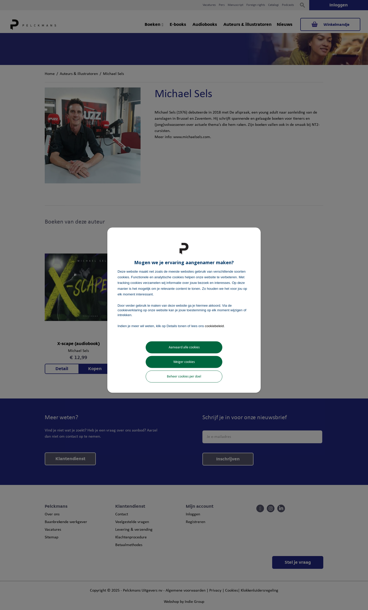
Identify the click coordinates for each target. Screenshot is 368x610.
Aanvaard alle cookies (184, 347)
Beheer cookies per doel (184, 377)
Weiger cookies (184, 362)
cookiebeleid (214, 326)
